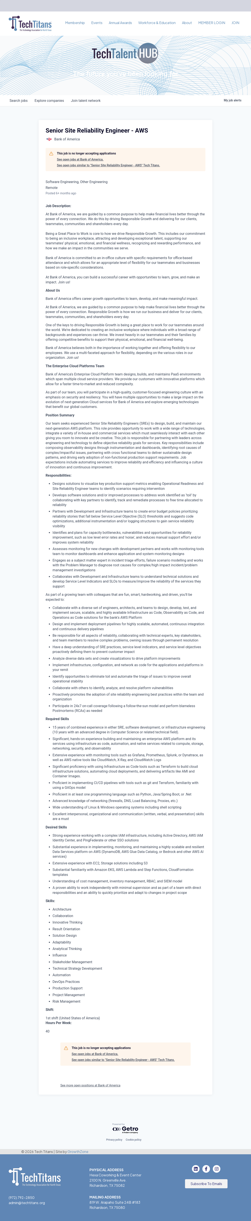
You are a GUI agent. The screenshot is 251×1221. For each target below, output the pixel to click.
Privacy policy (114, 1139)
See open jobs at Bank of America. (80, 159)
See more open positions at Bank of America (90, 1085)
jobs (19, 101)
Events (96, 22)
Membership (75, 22)
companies (49, 101)
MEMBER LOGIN (211, 22)
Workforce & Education (157, 22)
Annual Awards (120, 22)
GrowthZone (78, 1151)
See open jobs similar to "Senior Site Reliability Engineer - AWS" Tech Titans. (108, 165)
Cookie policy (133, 1139)
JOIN (235, 22)
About (187, 22)
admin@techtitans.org (27, 1202)
